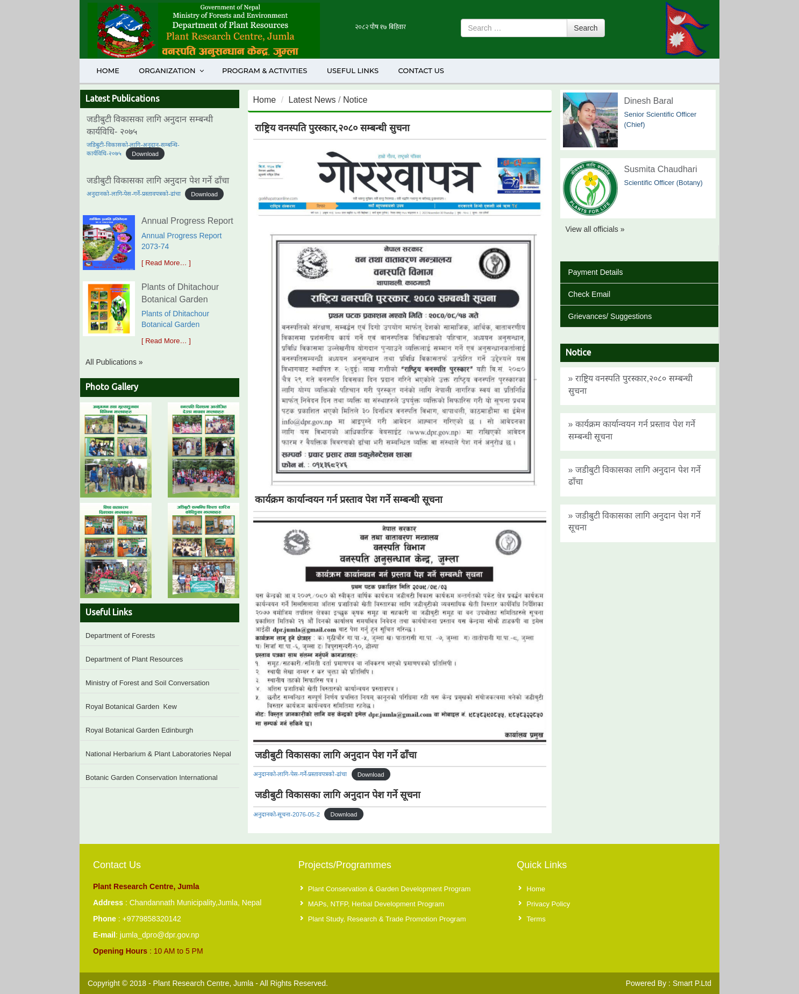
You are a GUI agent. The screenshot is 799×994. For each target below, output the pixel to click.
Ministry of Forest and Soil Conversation (147, 683)
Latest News (312, 99)
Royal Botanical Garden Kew (131, 706)
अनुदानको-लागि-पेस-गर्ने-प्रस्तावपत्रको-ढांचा (134, 193)
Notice (355, 99)
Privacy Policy (548, 904)
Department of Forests (120, 635)
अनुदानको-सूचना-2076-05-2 (286, 814)
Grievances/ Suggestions (610, 316)
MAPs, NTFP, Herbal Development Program (376, 904)
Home (107, 70)
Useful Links (353, 70)
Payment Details (595, 272)
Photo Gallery (111, 387)
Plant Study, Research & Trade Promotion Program (387, 919)
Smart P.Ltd (692, 983)
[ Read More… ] (166, 263)
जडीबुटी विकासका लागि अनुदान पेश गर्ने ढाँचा (158, 180)
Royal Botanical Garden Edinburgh (139, 730)
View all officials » (595, 229)
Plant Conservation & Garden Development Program (389, 889)
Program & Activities (264, 70)
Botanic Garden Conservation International (151, 777)
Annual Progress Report (187, 220)
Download (145, 153)
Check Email (589, 294)
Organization (172, 70)
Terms (535, 919)
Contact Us (421, 70)
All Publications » (114, 362)
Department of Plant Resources (134, 659)
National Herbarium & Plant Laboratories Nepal (158, 754)
